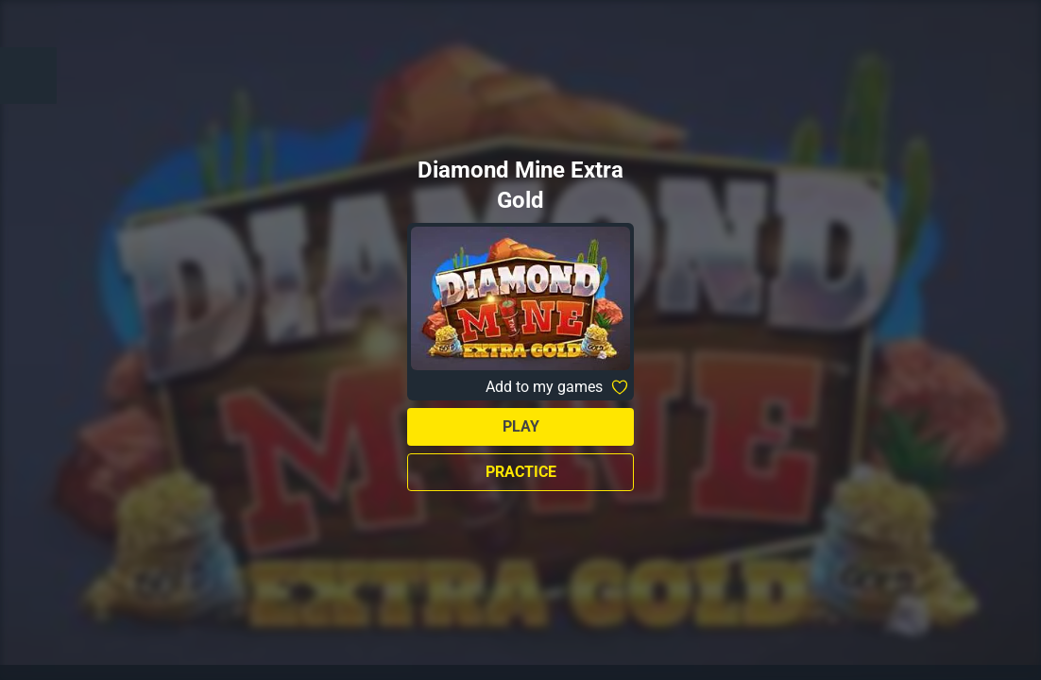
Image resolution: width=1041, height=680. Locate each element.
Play (521, 426)
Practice (521, 472)
